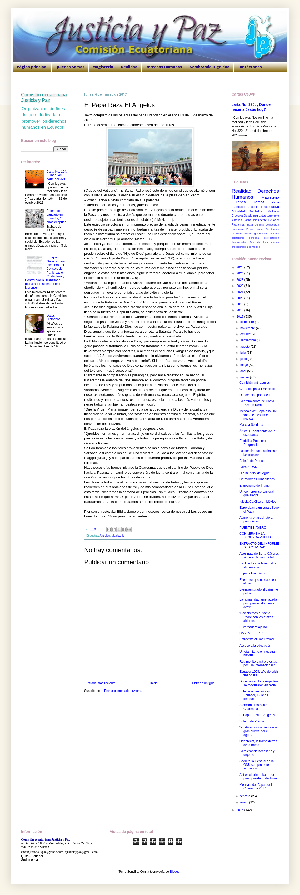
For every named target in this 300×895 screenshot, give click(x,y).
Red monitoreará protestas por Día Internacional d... (258, 663)
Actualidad (238, 211)
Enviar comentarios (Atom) (123, 691)
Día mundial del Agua (254, 473)
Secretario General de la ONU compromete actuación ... (256, 765)
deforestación (271, 237)
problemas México (249, 246)
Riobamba (238, 224)
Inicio (154, 683)
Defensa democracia (267, 224)
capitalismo (238, 237)
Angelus (104, 535)
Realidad (129, 66)
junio (244, 359)
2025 (240, 267)
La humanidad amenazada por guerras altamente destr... (258, 603)
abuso (247, 233)
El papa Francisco (252, 573)
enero (244, 802)
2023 (240, 280)
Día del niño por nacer (255, 395)
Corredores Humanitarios (257, 479)
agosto (245, 346)
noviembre (248, 328)
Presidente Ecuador (266, 220)
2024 (240, 273)
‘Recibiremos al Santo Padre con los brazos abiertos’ (256, 617)
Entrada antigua (203, 683)
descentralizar (239, 242)
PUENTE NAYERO (252, 527)
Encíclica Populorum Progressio (253, 442)
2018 (240, 310)
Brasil (250, 224)
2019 (240, 304)
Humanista (238, 229)
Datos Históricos (54, 317)
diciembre (247, 322)
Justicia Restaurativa (263, 207)
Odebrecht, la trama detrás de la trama (258, 743)
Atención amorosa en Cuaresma (254, 707)
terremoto (273, 215)
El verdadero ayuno (253, 627)
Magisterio (102, 66)
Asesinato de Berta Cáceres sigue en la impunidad (259, 555)
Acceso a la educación (255, 645)
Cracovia (237, 215)
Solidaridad (256, 211)
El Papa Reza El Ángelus (257, 715)
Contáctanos (249, 66)
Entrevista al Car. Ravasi (256, 639)
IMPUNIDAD (248, 467)
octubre (246, 334)
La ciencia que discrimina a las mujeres (258, 452)
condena (254, 237)
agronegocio (260, 233)
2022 (240, 286)
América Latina (241, 220)
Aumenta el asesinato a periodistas (255, 519)
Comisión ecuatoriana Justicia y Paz (44, 97)
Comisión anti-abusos (254, 382)
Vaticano (273, 211)
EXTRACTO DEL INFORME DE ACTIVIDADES (259, 545)
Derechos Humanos (163, 66)
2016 (240, 810)
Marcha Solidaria (251, 425)
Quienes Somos (69, 66)
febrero (245, 796)
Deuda (248, 215)
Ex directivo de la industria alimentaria (257, 565)
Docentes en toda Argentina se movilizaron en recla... (258, 683)
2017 (240, 316)
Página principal (32, 66)
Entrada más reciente (101, 683)
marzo (245, 377)
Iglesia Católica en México (257, 501)
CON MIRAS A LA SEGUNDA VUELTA (255, 535)
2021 (240, 292)
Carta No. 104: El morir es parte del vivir (57, 175)
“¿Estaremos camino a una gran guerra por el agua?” (258, 731)
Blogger (175, 871)
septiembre (248, 340)
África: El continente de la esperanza (257, 433)
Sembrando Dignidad (209, 66)
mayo (244, 365)
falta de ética (259, 242)
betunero (274, 233)
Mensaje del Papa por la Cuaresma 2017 (256, 786)
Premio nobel (254, 229)
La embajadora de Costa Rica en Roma (256, 403)
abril (243, 371)
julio (243, 352)
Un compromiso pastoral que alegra (256, 493)
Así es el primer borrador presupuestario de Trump (258, 776)
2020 (240, 298)
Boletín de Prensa (251, 461)
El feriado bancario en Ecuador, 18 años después (56, 216)
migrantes (259, 215)
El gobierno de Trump (254, 485)
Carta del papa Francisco (257, 389)
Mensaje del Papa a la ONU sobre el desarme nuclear (259, 415)
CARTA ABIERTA (251, 633)
